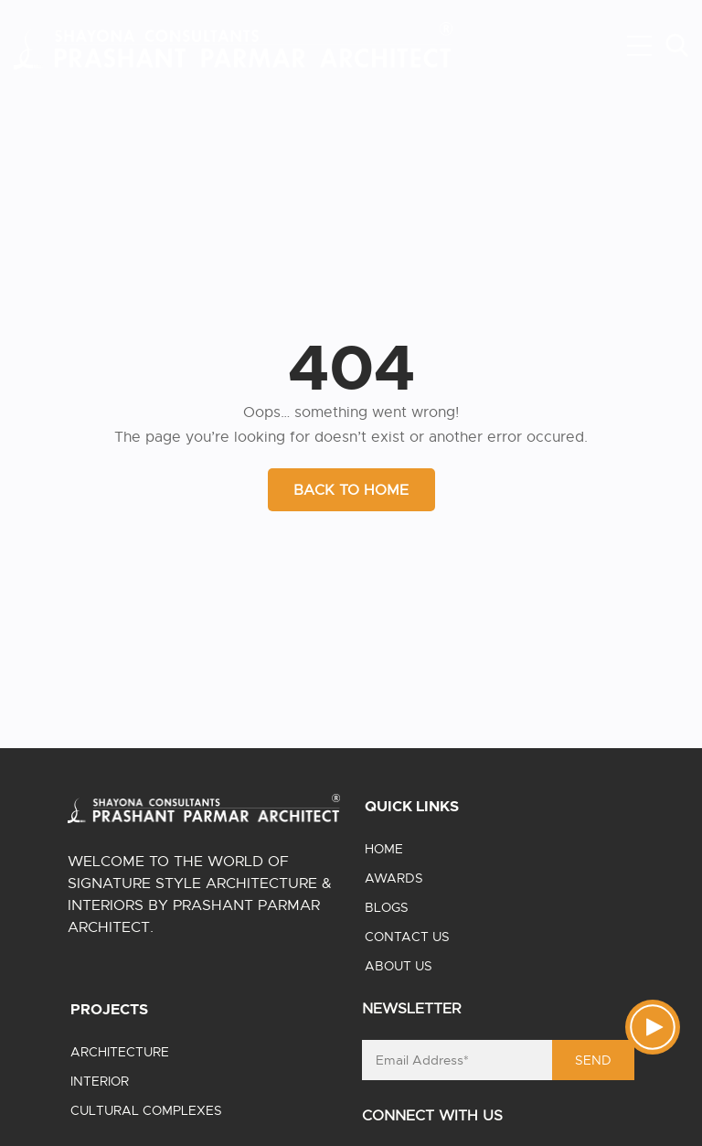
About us (398, 966)
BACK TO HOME (351, 490)
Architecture (119, 1052)
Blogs (387, 907)
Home (384, 849)
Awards (394, 878)
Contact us (407, 936)
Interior (99, 1081)
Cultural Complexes (146, 1110)
